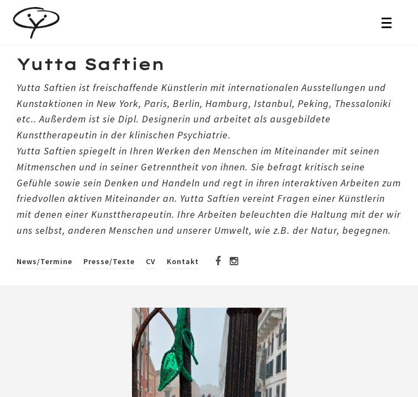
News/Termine (44, 261)
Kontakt (183, 261)
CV (151, 261)
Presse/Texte (109, 261)
